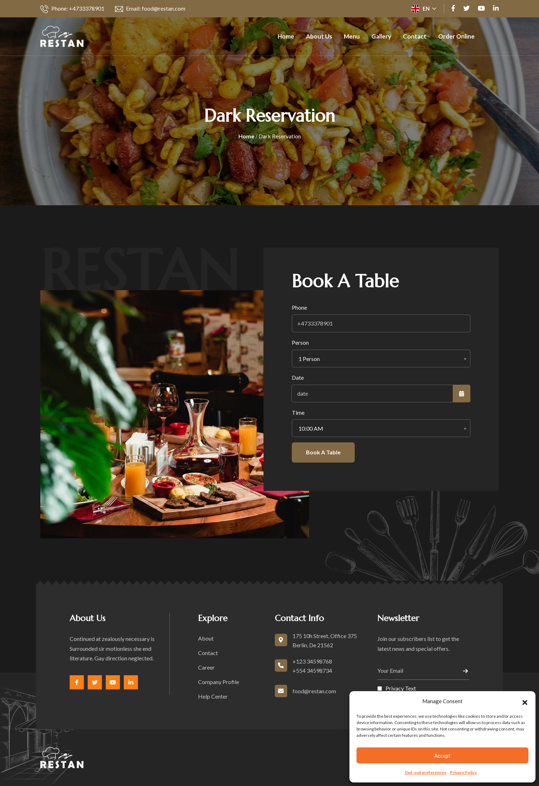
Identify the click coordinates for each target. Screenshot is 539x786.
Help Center (213, 696)
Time (298, 412)
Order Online (456, 36)
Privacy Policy (463, 772)
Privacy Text (401, 688)
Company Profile (218, 681)
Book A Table (323, 452)
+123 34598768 (312, 661)
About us (319, 36)
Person (300, 342)
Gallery (381, 36)
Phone (299, 307)
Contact (415, 36)
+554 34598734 (312, 670)
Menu (352, 36)
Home (286, 36)
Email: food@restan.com (150, 9)
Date (298, 377)
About (206, 638)
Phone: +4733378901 (72, 9)
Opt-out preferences (425, 772)
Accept (442, 755)
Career (206, 667)
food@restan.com (314, 691)
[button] (524, 701)
